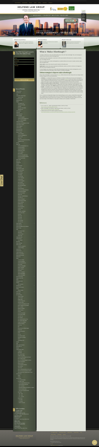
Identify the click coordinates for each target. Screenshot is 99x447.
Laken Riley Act (20, 197)
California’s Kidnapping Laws (22, 135)
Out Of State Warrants (19, 276)
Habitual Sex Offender (21, 308)
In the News (45, 2)
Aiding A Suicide (18, 91)
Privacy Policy (53, 434)
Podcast (39, 2)
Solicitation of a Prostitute (22, 337)
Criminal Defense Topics (20, 349)
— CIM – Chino (20, 393)
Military (19, 375)
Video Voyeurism (20, 220)
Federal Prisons (20, 398)
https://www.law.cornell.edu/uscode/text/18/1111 (49, 106)
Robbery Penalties (20, 290)
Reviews (30, 2)
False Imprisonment (19, 165)
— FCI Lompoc (20, 399)
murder (59, 74)
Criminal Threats (18, 127)
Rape (18, 326)
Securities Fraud (20, 208)
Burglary (17, 101)
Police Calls (19, 138)
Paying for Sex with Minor (22, 322)
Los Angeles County (21, 381)
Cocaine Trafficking (21, 177)
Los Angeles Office (54, 432)
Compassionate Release (19, 121)
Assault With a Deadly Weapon (21, 95)
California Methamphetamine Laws (23, 145)
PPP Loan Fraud (20, 205)
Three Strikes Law (19, 346)
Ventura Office (76, 432)
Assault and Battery (21, 133)
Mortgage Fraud (20, 203)
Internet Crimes (18, 244)
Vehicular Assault (20, 97)
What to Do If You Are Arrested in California (24, 370)
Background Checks (19, 100)
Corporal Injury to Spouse (20, 124)
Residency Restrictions (21, 331)
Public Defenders (20, 366)
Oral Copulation (20, 317)
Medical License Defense (20, 253)
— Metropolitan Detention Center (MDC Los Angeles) (26, 387)
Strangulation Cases (21, 141)
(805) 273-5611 (25, 428)
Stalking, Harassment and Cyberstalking (24, 139)
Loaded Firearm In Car (19, 252)
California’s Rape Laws (21, 300)
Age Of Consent (20, 297)
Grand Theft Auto (19, 238)
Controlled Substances (21, 147)
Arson (17, 94)
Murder (17, 258)
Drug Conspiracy (20, 182)
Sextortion (19, 209)
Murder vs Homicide (21, 267)
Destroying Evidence (19, 129)
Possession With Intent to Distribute (23, 156)
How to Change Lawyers (21, 358)
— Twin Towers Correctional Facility (23, 390)
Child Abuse (18, 112)
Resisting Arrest (18, 285)
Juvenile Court (18, 249)
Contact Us (50, 2)
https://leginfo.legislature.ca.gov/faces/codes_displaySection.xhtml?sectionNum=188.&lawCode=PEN (58, 111)
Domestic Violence (19, 132)
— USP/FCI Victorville (21, 402)
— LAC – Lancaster (21, 396)
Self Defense (20, 270)
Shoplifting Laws (20, 109)
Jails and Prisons (18, 378)
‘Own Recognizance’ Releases (22, 364)
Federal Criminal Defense (20, 170)
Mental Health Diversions (20, 255)
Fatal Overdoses (20, 153)
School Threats (18, 291)
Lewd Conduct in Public (21, 314)
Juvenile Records (18, 250)
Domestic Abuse (20, 136)
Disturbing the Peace (19, 130)
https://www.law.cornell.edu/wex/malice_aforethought (50, 109)
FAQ (81, 432)
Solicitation (19, 214)
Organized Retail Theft (19, 278)
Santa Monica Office (62, 432)
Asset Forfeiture (20, 173)
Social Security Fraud (21, 212)
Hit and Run (18, 241)
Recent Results (24, 2)
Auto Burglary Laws (21, 103)
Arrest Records (18, 92)
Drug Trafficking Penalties (22, 185)
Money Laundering (21, 202)
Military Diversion (20, 363)
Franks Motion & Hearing (22, 191)
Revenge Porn (20, 329)
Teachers (19, 376)
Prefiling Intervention (19, 281)
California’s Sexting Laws (22, 246)
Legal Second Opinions (21, 361)
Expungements (18, 162)
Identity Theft (20, 194)
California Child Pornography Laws (23, 118)
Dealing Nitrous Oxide (21, 150)
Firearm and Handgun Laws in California (22, 226)
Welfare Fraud (20, 235)
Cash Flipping (20, 174)
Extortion (17, 164)
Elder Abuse (18, 161)
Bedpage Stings (20, 299)
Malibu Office (69, 432)
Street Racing (18, 293)
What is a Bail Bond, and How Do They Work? (25, 369)
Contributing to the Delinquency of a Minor (22, 123)
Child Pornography (19, 115)
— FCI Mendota (20, 401)
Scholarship (59, 434)
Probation (17, 282)
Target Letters (20, 215)
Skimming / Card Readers (22, 211)
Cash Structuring (20, 176)
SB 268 (19, 332)
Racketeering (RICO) (21, 206)
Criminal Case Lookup (21, 355)
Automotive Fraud (19, 98)
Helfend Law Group (55, 445)
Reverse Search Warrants (20, 287)
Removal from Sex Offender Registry (23, 328)
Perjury (17, 279)
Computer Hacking (20, 247)
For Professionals (18, 373)
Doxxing (17, 142)
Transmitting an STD (21, 340)
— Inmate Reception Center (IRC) (23, 384)
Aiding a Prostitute (20, 296)
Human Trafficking (19, 243)
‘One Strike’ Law (20, 316)
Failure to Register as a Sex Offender (23, 305)
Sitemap (64, 434)
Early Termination (20, 284)
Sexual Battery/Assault (21, 335)
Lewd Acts (19, 311)
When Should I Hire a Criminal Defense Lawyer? (25, 372)
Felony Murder (20, 264)
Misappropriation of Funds (22, 200)
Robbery (17, 288)
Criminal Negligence (19, 126)
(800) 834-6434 (26, 414)
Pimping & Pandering (21, 323)
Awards (35, 2)
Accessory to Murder (21, 259)
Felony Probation (18, 223)
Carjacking (19, 106)
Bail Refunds (20, 352)
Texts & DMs (20, 217)
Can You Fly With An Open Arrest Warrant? (24, 357)
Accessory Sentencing (21, 261)
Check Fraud (20, 232)
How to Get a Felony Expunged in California (24, 360)
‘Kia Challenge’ (20, 240)
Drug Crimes (18, 144)
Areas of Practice (18, 2)
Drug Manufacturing (21, 183)
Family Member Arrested (20, 168)
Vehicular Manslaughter (21, 273)
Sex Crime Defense (19, 294)
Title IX (19, 338)
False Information (19, 167)
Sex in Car (19, 334)
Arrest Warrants (20, 171)
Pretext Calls (20, 325)
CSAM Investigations (21, 180)
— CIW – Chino (20, 395)
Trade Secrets (20, 218)
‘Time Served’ (20, 367)
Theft (17, 343)
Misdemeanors (18, 256)
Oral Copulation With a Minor (22, 320)
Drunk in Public (18, 159)
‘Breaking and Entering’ (21, 104)
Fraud (17, 229)
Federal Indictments (21, 188)
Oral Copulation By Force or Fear (23, 319)
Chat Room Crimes (21, 302)
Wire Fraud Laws (20, 221)
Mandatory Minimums (21, 199)
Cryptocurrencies (20, 179)
